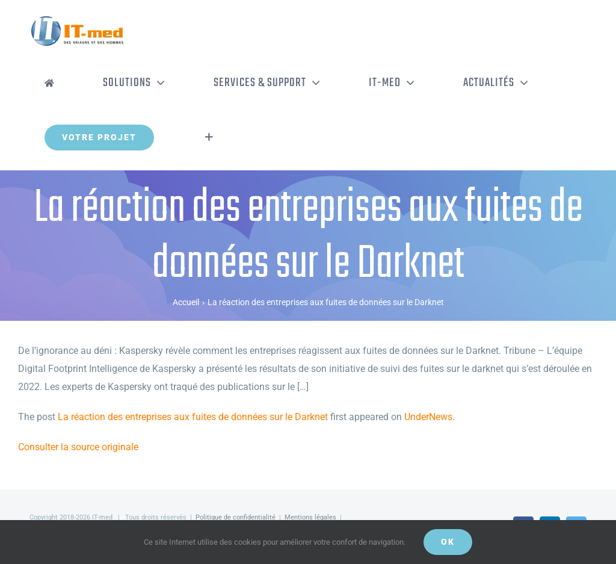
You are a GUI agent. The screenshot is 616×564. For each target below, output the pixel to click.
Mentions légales (310, 517)
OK (448, 542)
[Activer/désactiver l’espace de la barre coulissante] (209, 137)
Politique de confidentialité (236, 517)
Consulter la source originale (78, 447)
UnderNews (428, 417)
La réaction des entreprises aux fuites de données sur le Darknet (193, 417)
